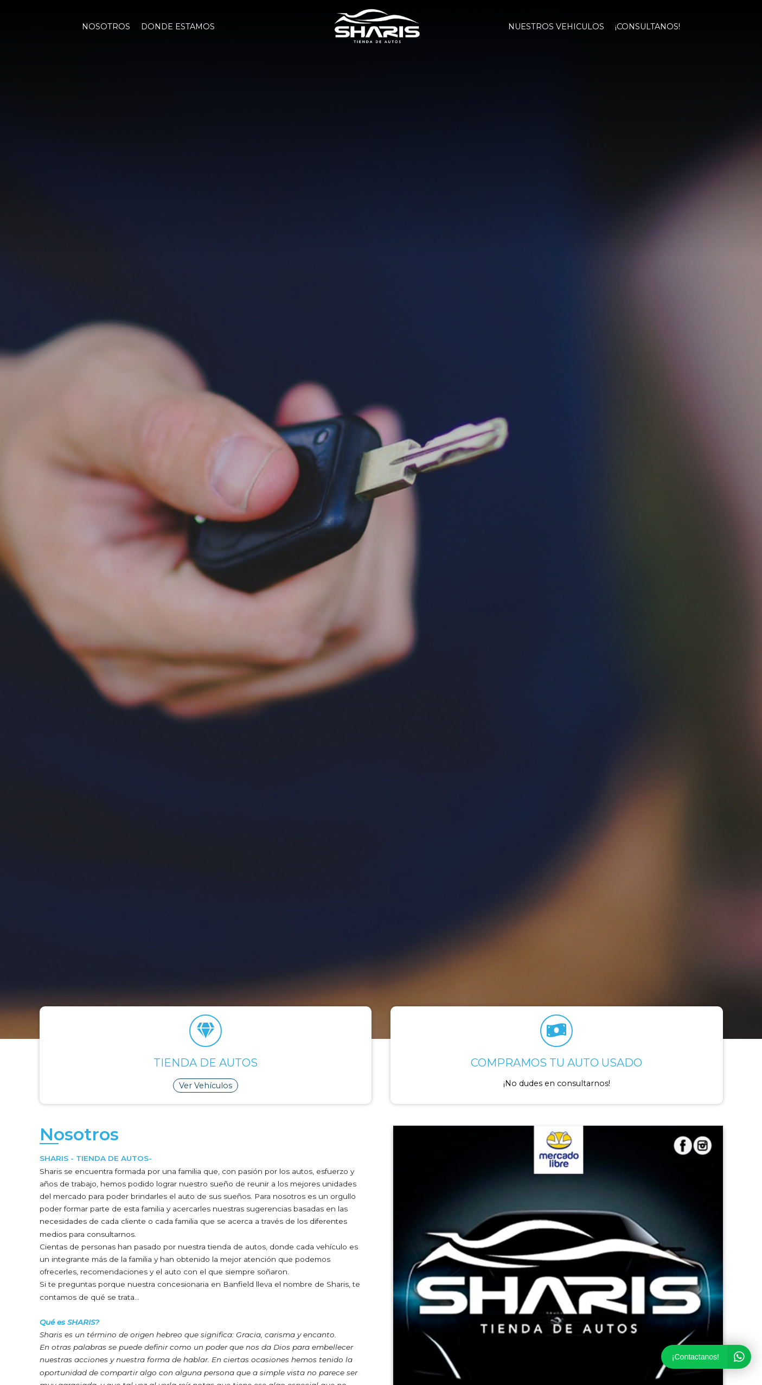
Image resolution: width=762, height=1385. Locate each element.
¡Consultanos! (647, 26)
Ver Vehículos (205, 1085)
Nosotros (106, 26)
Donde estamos (178, 26)
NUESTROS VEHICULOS (556, 26)
